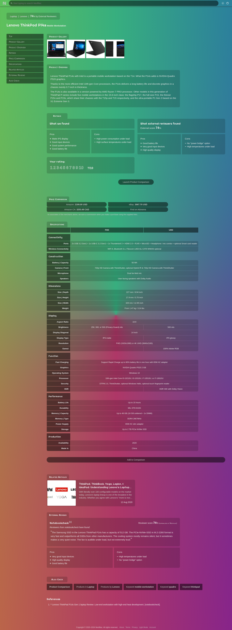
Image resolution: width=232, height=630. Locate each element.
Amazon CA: (76, 209)
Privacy (135, 627)
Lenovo (23, 16)
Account (152, 627)
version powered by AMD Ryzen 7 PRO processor (107, 91)
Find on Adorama (138, 209)
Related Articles (16, 69)
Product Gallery (16, 42)
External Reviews (17, 75)
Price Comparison (17, 58)
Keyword (140, 587)
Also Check (14, 80)
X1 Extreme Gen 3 (59, 101)
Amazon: (76, 204)
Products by (110, 587)
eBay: (138, 204)
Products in (85, 587)
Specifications (15, 64)
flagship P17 (135, 95)
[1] (70, 522)
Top (10, 36)
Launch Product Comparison (136, 182)
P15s (63, 98)
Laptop (13, 16)
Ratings (12, 53)
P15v (53, 98)
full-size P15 (152, 95)
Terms (127, 627)
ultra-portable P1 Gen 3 (150, 98)
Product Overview (17, 47)
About (121, 627)
